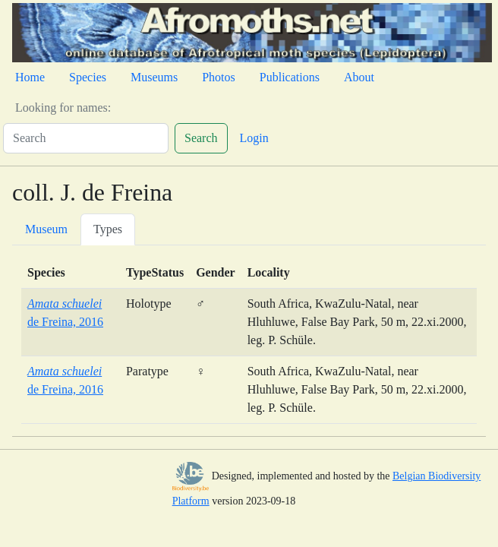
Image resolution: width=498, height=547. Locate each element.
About (359, 77)
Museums (154, 77)
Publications (290, 77)
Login (254, 137)
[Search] (86, 138)
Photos (218, 77)
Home (30, 77)
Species (87, 77)
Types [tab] (107, 229)
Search (201, 137)
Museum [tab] (46, 229)
